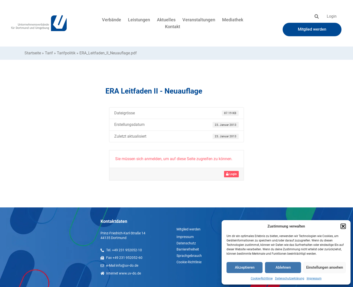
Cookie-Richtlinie (262, 278)
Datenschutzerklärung (289, 278)
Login (332, 16)
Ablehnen (283, 267)
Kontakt (172, 26)
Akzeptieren (244, 267)
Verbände (111, 19)
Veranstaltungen (198, 19)
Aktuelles (166, 19)
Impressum (314, 278)
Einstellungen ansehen (324, 267)
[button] (343, 226)
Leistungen (139, 19)
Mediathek (232, 19)
